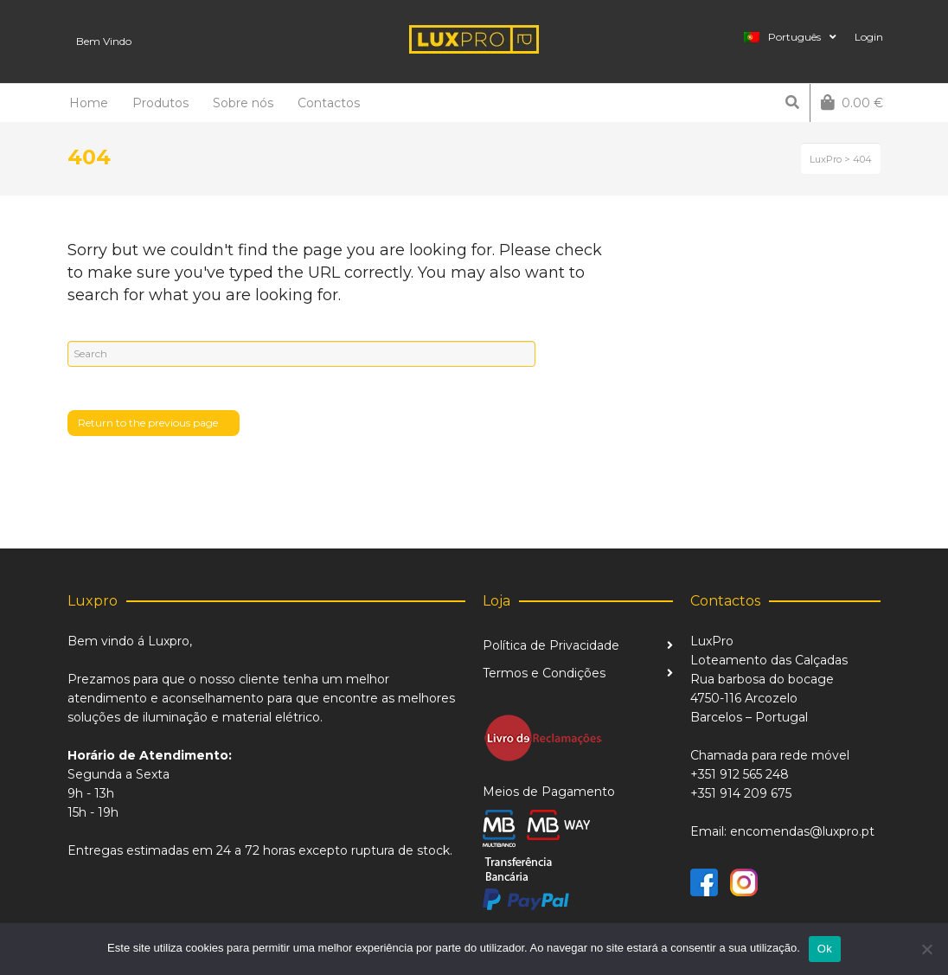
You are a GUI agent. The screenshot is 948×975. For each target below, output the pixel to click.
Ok (824, 948)
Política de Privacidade (551, 645)
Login (869, 36)
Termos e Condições (544, 673)
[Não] (926, 949)
